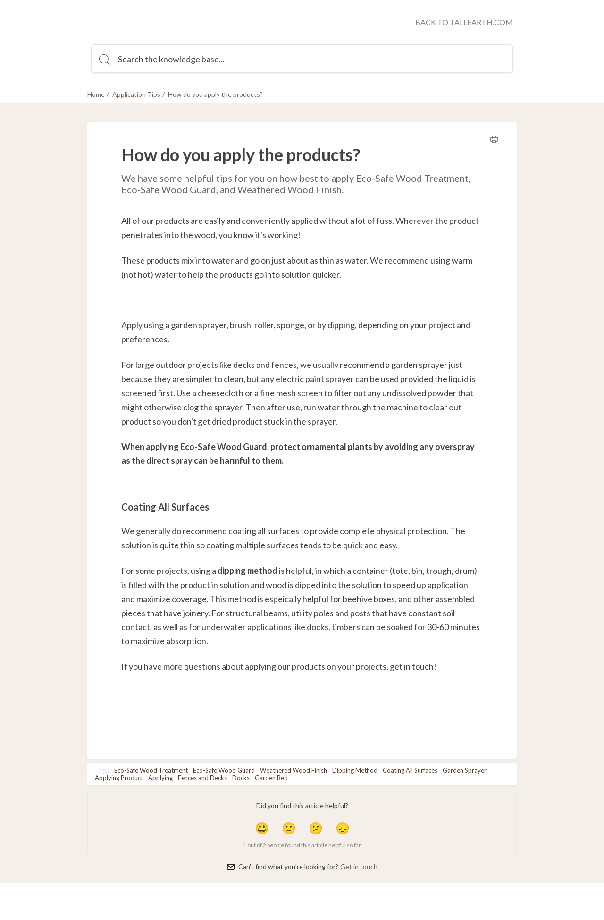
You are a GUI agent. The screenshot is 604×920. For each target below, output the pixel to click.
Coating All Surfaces (410, 770)
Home (96, 94)
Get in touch (359, 866)
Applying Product (119, 778)
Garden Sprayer (465, 770)
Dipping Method (355, 770)
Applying (160, 778)
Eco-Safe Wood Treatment (151, 770)
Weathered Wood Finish (293, 770)
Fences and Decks (202, 778)
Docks (241, 778)
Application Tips (136, 94)
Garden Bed (271, 778)
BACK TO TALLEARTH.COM (464, 21)
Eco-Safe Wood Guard (224, 770)
